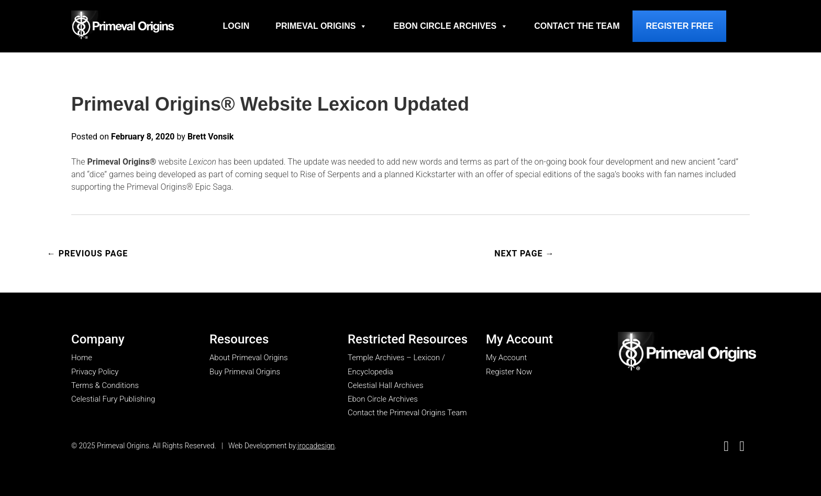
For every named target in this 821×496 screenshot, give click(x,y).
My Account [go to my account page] (506, 357)
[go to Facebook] (726, 446)
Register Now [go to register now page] (509, 371)
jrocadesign (316, 445)
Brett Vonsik (210, 137)
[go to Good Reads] (742, 446)
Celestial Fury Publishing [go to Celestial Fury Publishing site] (113, 399)
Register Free (679, 25)
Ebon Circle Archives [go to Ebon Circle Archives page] (383, 399)
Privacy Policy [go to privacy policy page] (94, 371)
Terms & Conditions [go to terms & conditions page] (105, 385)
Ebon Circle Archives (450, 26)
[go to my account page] (687, 352)
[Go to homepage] (122, 25)
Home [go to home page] (81, 357)
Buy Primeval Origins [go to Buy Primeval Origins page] (244, 371)
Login (236, 25)
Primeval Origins (321, 26)
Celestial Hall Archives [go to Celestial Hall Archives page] (386, 385)
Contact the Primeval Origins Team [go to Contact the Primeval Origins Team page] (407, 412)
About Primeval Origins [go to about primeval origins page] (248, 357)
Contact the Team (576, 25)
